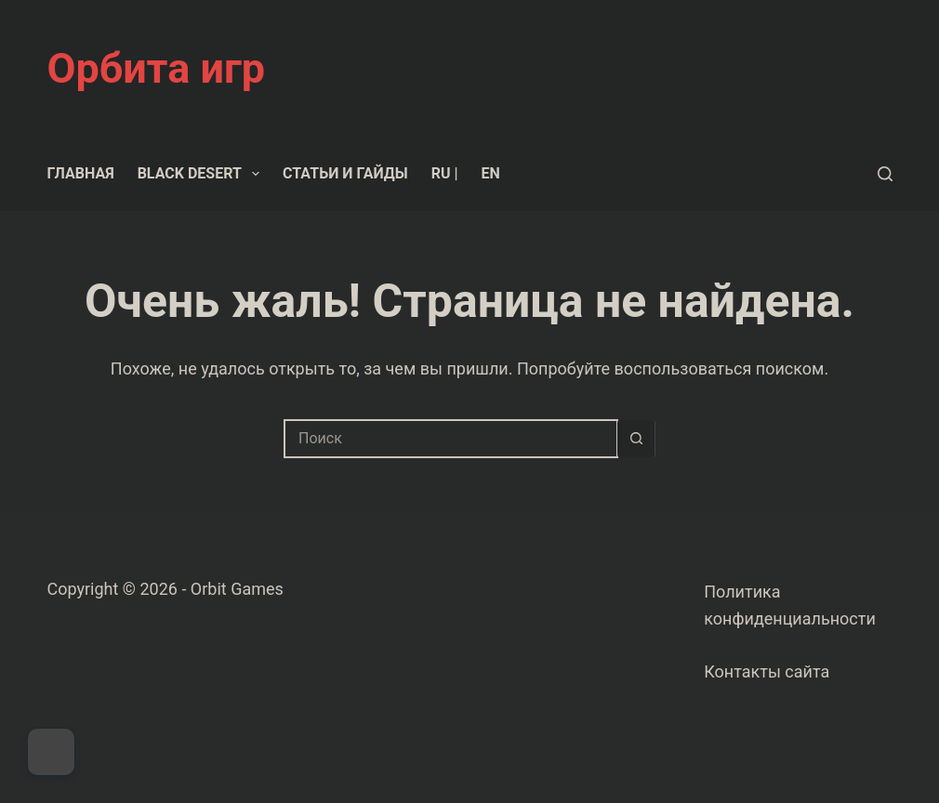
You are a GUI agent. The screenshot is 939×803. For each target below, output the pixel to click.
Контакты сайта (766, 671)
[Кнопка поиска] (636, 438)
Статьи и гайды (345, 173)
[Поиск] (885, 173)
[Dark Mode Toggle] (51, 752)
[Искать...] (450, 438)
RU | (444, 173)
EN (490, 173)
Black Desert (202, 174)
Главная (80, 173)
